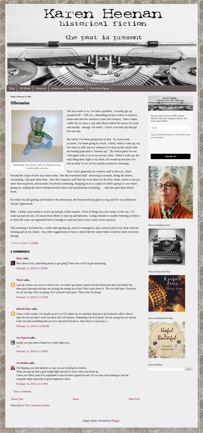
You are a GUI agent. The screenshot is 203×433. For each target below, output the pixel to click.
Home (76, 399)
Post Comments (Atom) (37, 405)
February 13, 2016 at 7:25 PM (32, 351)
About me (41, 88)
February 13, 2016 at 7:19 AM (32, 297)
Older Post (134, 399)
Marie (19, 279)
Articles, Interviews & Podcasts (67, 88)
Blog (11, 88)
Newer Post (17, 399)
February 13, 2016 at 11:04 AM (32, 326)
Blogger (115, 420)
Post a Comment (22, 391)
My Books (25, 88)
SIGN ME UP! (170, 156)
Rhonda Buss (23, 308)
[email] (170, 128)
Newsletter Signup (99, 88)
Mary (19, 258)
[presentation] (170, 146)
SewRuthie (22, 362)
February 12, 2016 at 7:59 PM (32, 268)
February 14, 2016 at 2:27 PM (32, 383)
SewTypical (22, 337)
